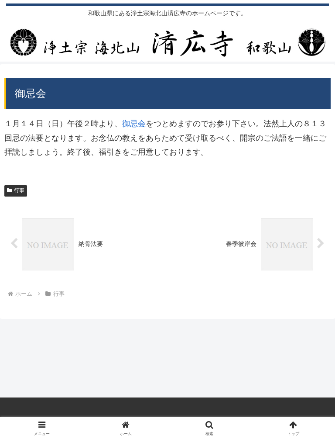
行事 (15, 190)
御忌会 (134, 123)
